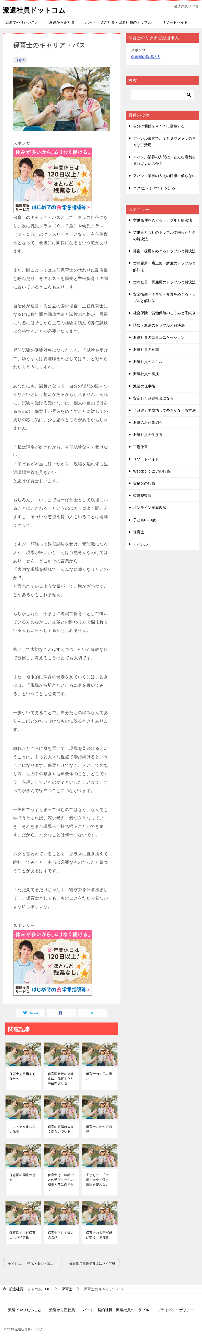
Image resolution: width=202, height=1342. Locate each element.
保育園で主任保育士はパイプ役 (22, 1235)
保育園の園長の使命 (22, 1177)
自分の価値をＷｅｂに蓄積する (159, 126)
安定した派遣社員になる (153, 398)
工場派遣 (140, 447)
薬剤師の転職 (144, 483)
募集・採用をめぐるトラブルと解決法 (164, 251)
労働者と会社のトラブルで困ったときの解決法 (164, 235)
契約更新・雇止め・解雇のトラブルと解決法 (164, 266)
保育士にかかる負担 (99, 1129)
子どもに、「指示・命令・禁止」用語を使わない (99, 1179)
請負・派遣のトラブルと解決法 (159, 325)
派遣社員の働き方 (148, 434)
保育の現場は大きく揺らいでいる (61, 1129)
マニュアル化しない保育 (22, 1129)
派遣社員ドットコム (39, 9)
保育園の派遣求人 (145, 57)
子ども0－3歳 (144, 520)
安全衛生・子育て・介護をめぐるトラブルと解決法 (164, 297)
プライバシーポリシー (175, 1310)
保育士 (20, 60)
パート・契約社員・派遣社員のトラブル (118, 22)
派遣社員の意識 (146, 349)
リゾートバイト (175, 22)
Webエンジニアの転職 (151, 471)
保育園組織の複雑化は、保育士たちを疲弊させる (61, 1078)
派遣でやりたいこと (21, 22)
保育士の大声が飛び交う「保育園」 (99, 1235)
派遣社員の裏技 (146, 374)
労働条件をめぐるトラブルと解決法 (162, 220)
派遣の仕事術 (144, 386)
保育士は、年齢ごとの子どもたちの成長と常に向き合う (61, 1182)
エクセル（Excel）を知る (154, 188)
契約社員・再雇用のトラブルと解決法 (164, 282)
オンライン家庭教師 (149, 507)
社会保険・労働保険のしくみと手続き (164, 313)
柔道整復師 (142, 495)
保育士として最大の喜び (61, 1235)
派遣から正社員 (62, 22)
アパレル (140, 544)
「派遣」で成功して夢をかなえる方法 (164, 410)
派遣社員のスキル (148, 362)
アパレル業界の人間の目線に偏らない (164, 176)
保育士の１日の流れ (99, 1076)
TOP (29, 1289)
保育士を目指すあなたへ (22, 1076)
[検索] (162, 95)
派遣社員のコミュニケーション (159, 337)
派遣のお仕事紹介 (148, 422)
